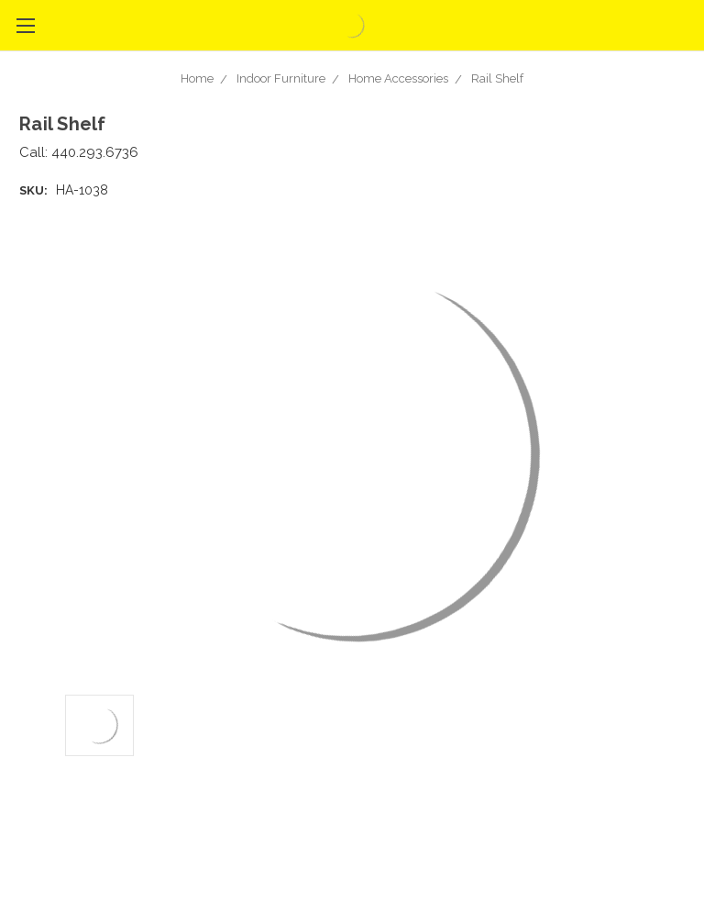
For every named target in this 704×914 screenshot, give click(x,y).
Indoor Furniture (280, 78)
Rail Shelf (497, 78)
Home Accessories (398, 78)
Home (197, 78)
